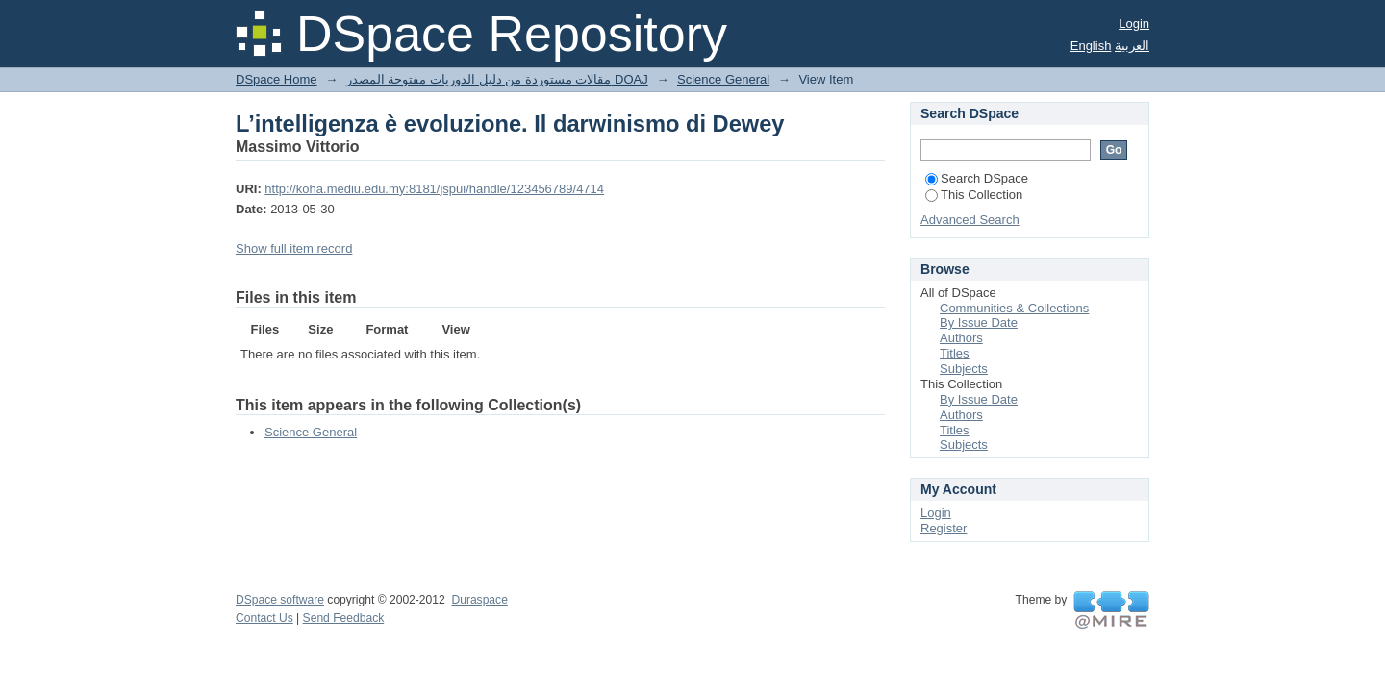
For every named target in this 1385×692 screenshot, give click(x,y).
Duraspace (479, 599)
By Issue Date (979, 322)
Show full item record (294, 248)
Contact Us (264, 618)
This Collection (973, 194)
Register (943, 528)
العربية (1132, 45)
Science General (723, 79)
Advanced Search (970, 219)
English (1091, 45)
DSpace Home (276, 79)
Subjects (964, 368)
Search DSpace (976, 178)
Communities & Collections (1014, 308)
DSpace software (280, 599)
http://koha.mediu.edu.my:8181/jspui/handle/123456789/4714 (434, 189)
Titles (955, 353)
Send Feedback (344, 618)
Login (1134, 23)
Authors (961, 338)
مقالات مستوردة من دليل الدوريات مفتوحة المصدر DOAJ (497, 79)
